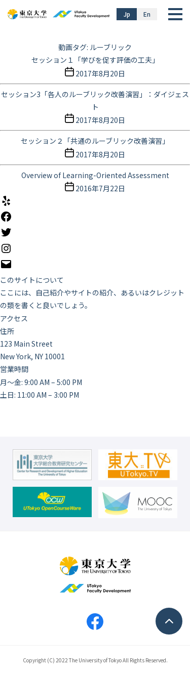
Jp (127, 14)
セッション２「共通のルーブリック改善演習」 (95, 141)
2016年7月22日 (100, 188)
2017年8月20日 (100, 73)
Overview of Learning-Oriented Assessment (95, 175)
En (146, 14)
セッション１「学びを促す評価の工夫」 (95, 60)
